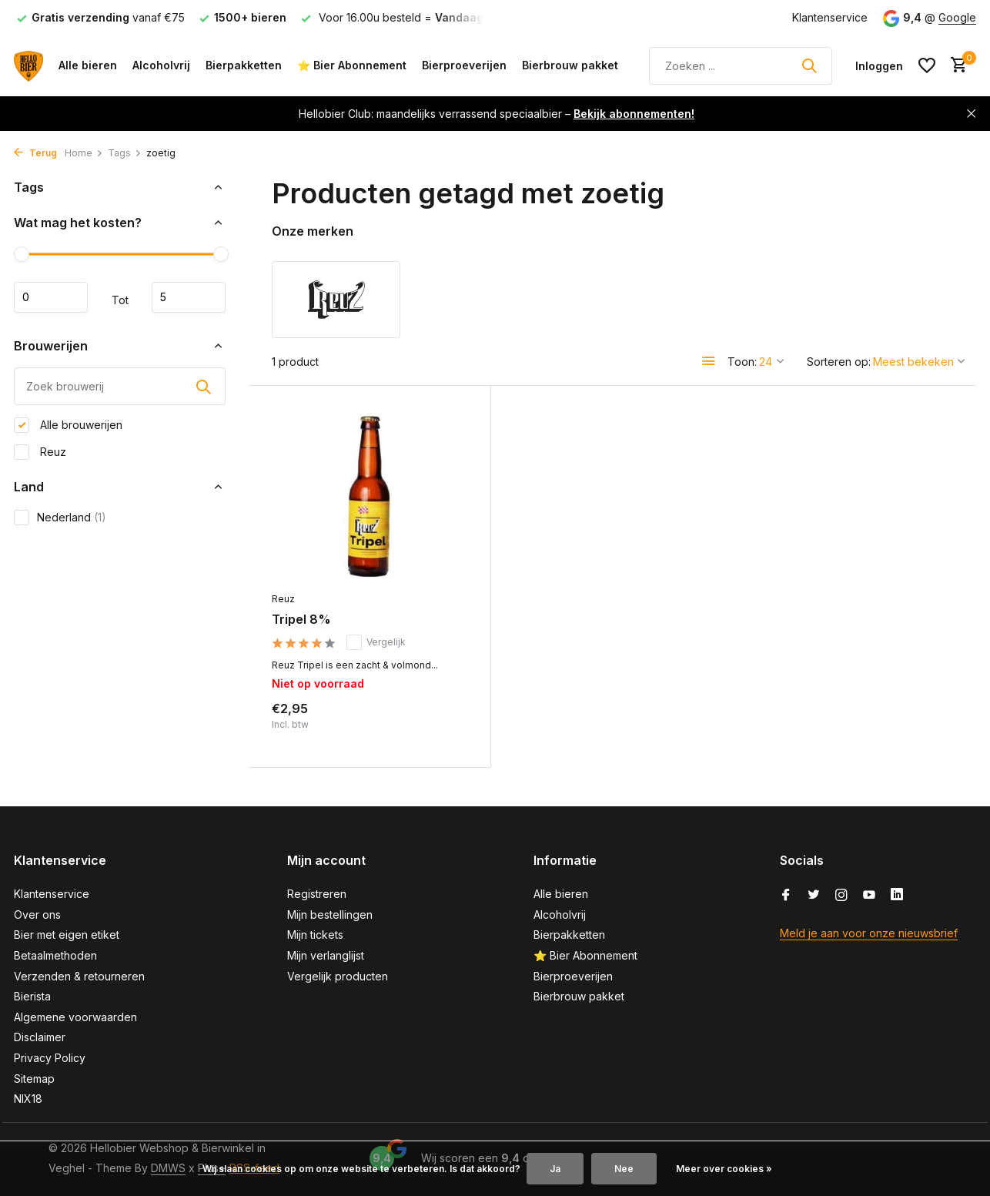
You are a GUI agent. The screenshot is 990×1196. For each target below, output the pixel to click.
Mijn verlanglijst (325, 955)
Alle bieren (88, 65)
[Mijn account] (879, 65)
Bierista (32, 996)
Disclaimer (39, 1037)
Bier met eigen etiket (66, 934)
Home (84, 153)
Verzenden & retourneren (79, 976)
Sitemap (34, 1078)
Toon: (742, 361)
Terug (35, 153)
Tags (125, 153)
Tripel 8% (301, 619)
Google (957, 17)
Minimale (51, 297)
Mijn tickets (315, 934)
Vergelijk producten (337, 976)
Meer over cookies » (724, 1168)
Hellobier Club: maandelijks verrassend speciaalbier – (496, 113)
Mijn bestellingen (330, 914)
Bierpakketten (244, 65)
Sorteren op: (839, 361)
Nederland (60, 517)
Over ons (37, 914)
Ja (555, 1168)
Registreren (316, 893)
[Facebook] (786, 895)
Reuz (40, 452)
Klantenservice (830, 17)
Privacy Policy (49, 1057)
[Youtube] (869, 895)
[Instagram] (841, 895)
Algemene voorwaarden (75, 1016)
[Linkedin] (897, 895)
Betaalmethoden (55, 955)
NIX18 (28, 1098)
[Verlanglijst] (926, 65)
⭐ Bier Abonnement (351, 65)
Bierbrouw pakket (570, 65)
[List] (709, 361)
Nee (624, 1168)
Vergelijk (376, 642)
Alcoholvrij (161, 65)
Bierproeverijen (464, 65)
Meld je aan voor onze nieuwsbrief (869, 933)
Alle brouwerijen (68, 425)
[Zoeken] (740, 66)
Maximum (189, 297)
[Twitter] (814, 895)
